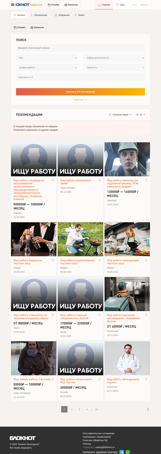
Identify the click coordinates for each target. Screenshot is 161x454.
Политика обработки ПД (95, 440)
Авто (134, 4)
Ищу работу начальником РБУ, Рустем (76, 381)
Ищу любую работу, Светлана (32, 379)
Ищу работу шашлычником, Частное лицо (77, 262)
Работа (143, 4)
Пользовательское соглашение (98, 433)
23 (96, 409)
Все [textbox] (21, 58)
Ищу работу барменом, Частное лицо (28, 262)
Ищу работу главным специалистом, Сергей (74, 317)
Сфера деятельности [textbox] (98, 58)
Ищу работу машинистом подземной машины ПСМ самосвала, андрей (122, 183)
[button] (40, 15)
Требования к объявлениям (97, 437)
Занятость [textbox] (92, 67)
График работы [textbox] (27, 67)
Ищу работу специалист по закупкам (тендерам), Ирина (31, 317)
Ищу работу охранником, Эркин (75, 182)
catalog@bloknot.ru (104, 447)
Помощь (87, 444)
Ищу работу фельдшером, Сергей (123, 381)
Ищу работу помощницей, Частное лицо (123, 262)
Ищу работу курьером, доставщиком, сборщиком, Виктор (123, 318)
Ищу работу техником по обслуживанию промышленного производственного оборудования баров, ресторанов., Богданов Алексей (29, 190)
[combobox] (46, 57)
